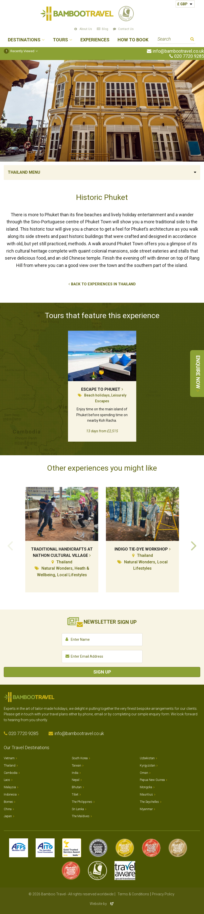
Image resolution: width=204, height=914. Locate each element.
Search (192, 40)
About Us (85, 29)
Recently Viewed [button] (19, 51)
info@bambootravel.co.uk (178, 51)
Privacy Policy (163, 894)
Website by (102, 904)
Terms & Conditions (133, 894)
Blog (105, 29)
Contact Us (126, 29)
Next (194, 545)
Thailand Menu (24, 172)
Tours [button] (60, 40)
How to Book (133, 40)
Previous (10, 545)
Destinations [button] (24, 40)
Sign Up (102, 672)
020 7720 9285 (189, 56)
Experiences (94, 40)
